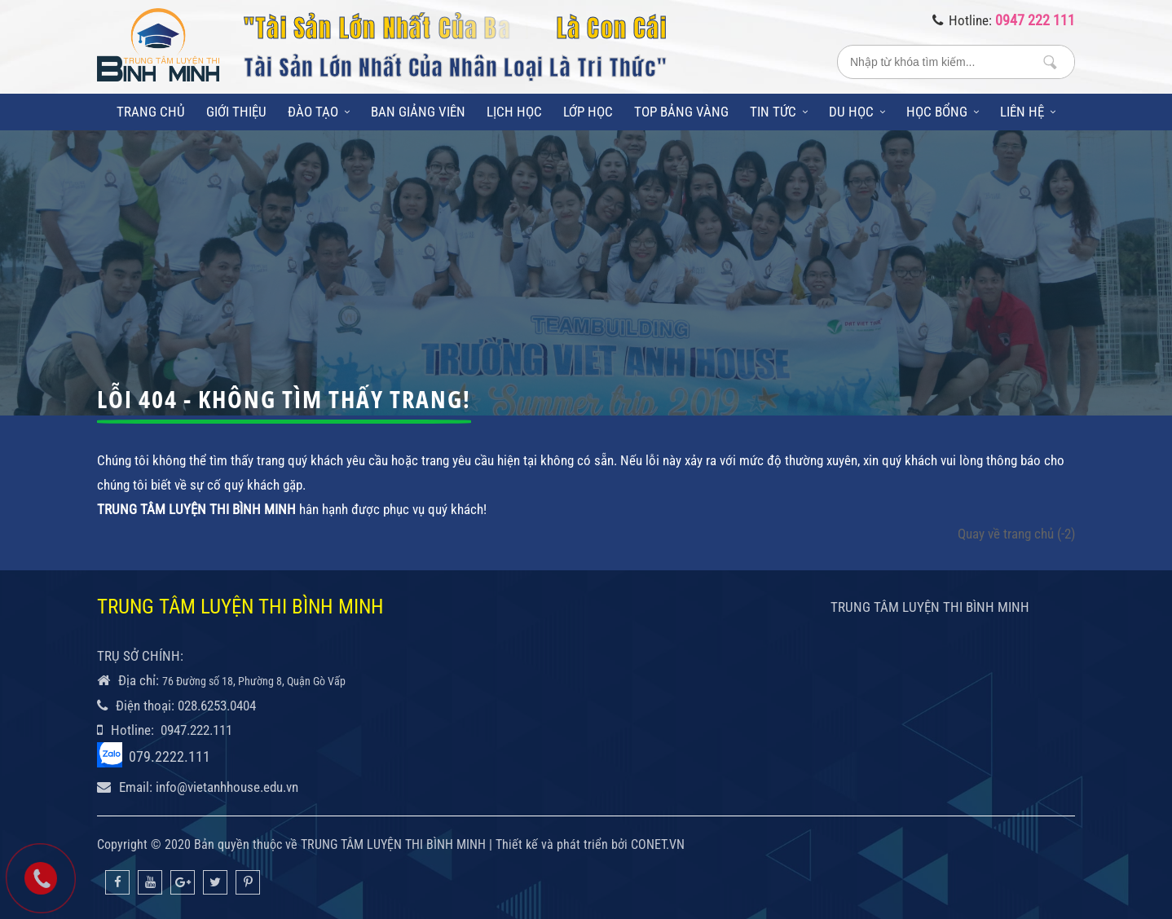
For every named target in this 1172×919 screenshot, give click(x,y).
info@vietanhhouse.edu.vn (227, 787)
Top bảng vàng (681, 111)
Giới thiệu (236, 111)
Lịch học (514, 111)
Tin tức (779, 111)
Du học (857, 111)
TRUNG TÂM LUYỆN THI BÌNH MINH (930, 607)
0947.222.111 (196, 730)
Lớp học (588, 111)
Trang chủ (151, 111)
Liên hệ (1027, 111)
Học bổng (942, 111)
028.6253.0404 (217, 705)
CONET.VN (658, 844)
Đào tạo (319, 111)
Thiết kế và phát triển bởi (562, 844)
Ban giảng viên (418, 111)
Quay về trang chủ (1016, 533)
